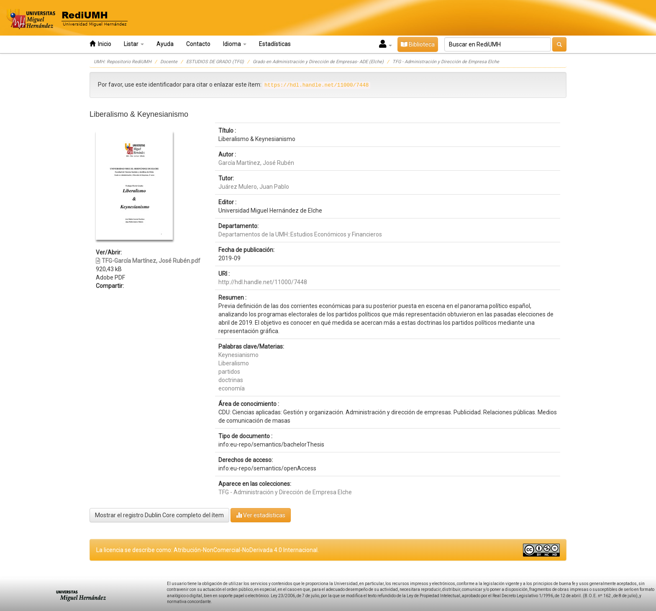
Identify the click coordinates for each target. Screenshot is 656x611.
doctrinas (230, 380)
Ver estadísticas (260, 515)
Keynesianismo (238, 355)
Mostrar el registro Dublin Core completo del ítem (159, 515)
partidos (229, 371)
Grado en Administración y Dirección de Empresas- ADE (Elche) (318, 61)
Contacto (198, 44)
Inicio (100, 43)
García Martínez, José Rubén (256, 162)
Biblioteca (418, 44)
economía (231, 388)
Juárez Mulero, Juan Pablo (253, 186)
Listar (134, 44)
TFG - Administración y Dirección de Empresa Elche (445, 61)
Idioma (234, 44)
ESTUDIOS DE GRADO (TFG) (215, 61)
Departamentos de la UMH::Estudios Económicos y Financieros (300, 234)
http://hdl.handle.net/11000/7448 (262, 282)
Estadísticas (275, 44)
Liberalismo (233, 363)
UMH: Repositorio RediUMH (122, 61)
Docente (168, 61)
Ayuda (165, 44)
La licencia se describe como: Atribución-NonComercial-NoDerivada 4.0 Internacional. (207, 550)
